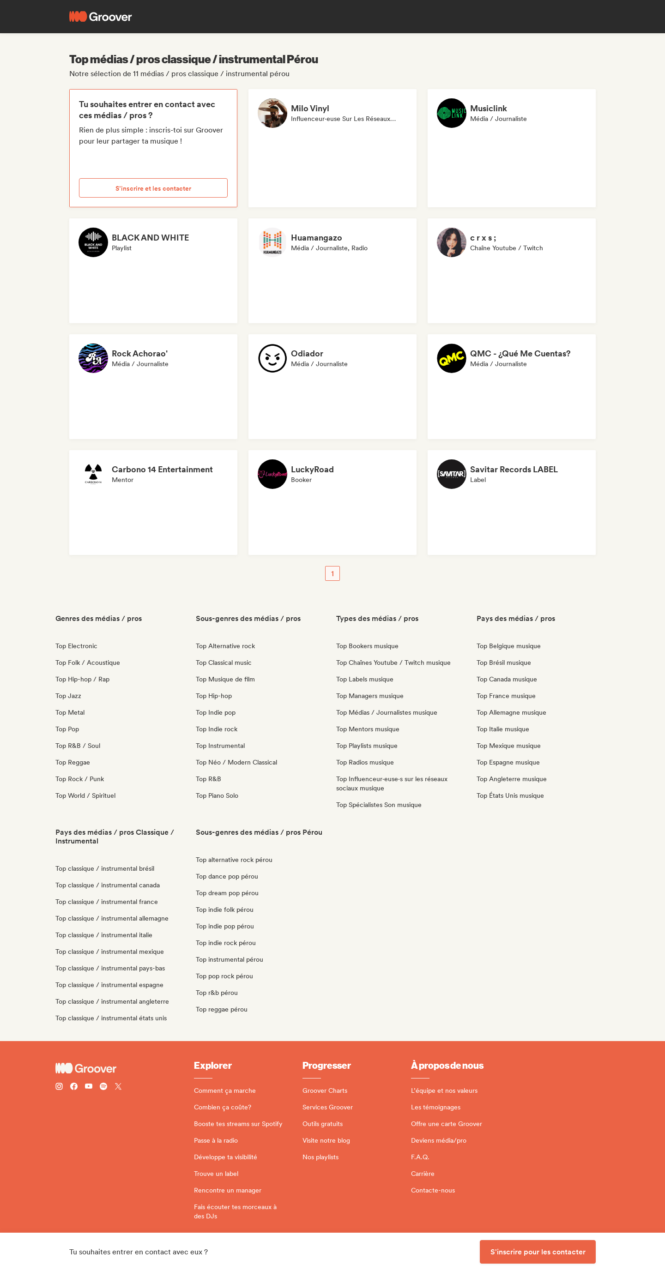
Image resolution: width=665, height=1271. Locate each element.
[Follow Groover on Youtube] (88, 1087)
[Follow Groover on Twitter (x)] (118, 1087)
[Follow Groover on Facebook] (74, 1087)
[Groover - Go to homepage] (124, 1068)
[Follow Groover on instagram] (59, 1087)
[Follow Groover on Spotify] (103, 1087)
